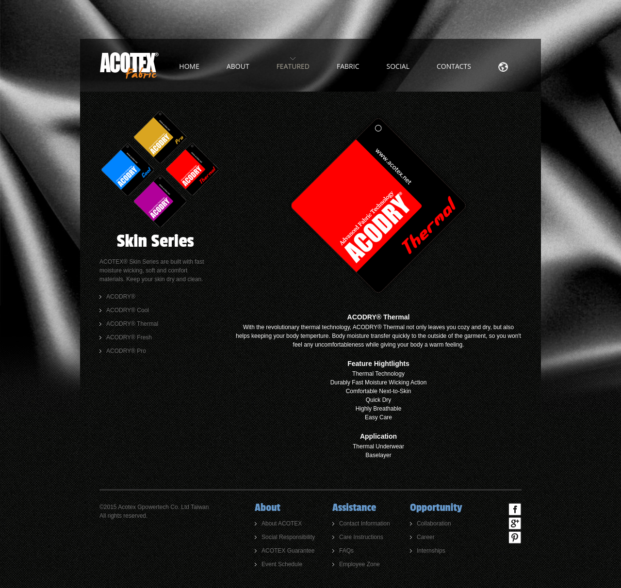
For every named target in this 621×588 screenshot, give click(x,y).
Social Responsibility (288, 537)
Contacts (454, 66)
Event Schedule (281, 564)
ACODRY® (120, 296)
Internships (431, 550)
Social (398, 66)
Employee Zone (359, 564)
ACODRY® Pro (126, 351)
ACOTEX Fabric (129, 65)
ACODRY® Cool (127, 310)
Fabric (348, 66)
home (189, 66)
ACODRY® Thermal (132, 323)
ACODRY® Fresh (129, 337)
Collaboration (434, 523)
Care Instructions (361, 537)
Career (426, 537)
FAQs (346, 550)
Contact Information (364, 523)
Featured (293, 66)
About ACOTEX (281, 523)
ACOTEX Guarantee (287, 550)
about (238, 66)
